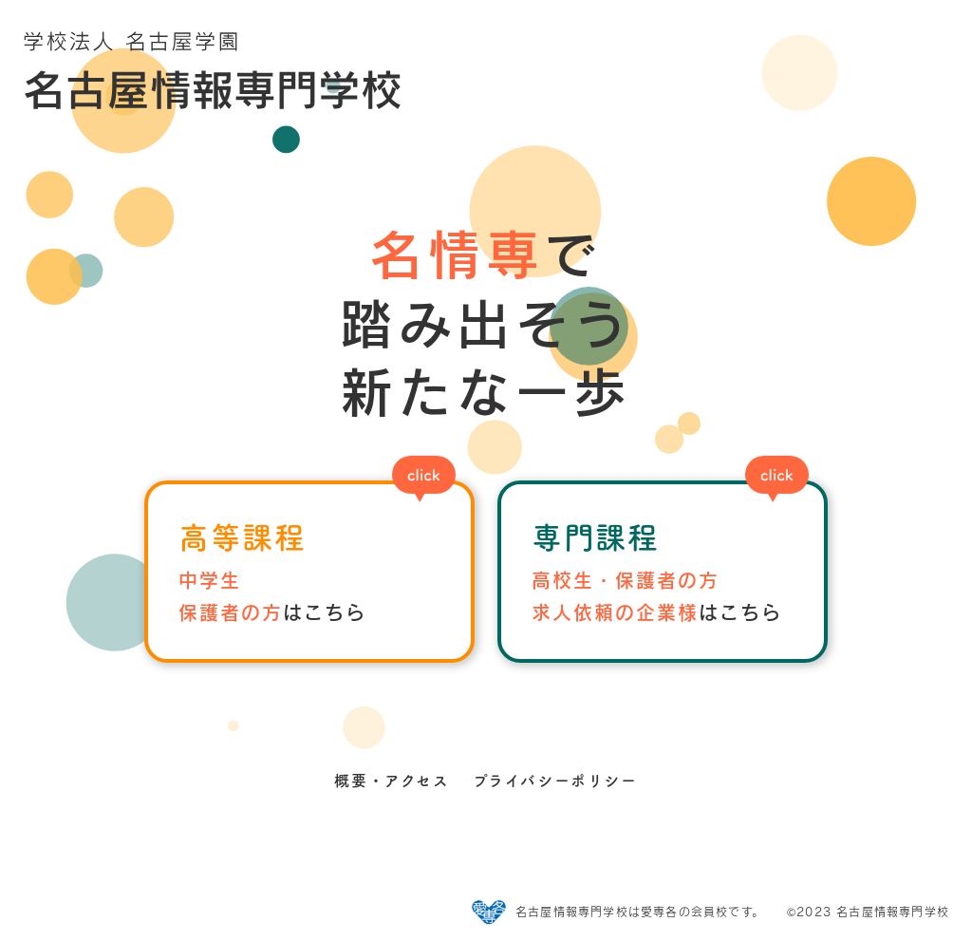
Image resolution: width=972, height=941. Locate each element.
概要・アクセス (391, 780)
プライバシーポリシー (555, 780)
